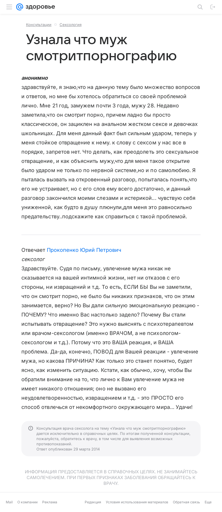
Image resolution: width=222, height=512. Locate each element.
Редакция (93, 502)
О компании (27, 502)
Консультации (38, 24)
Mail (9, 502)
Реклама (49, 502)
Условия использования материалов (137, 502)
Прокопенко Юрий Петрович (84, 250)
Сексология (71, 24)
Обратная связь (186, 502)
